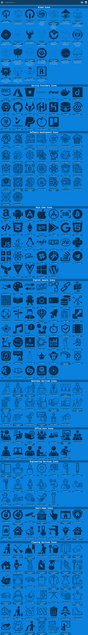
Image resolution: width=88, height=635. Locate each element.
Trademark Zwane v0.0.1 (10, 2)
